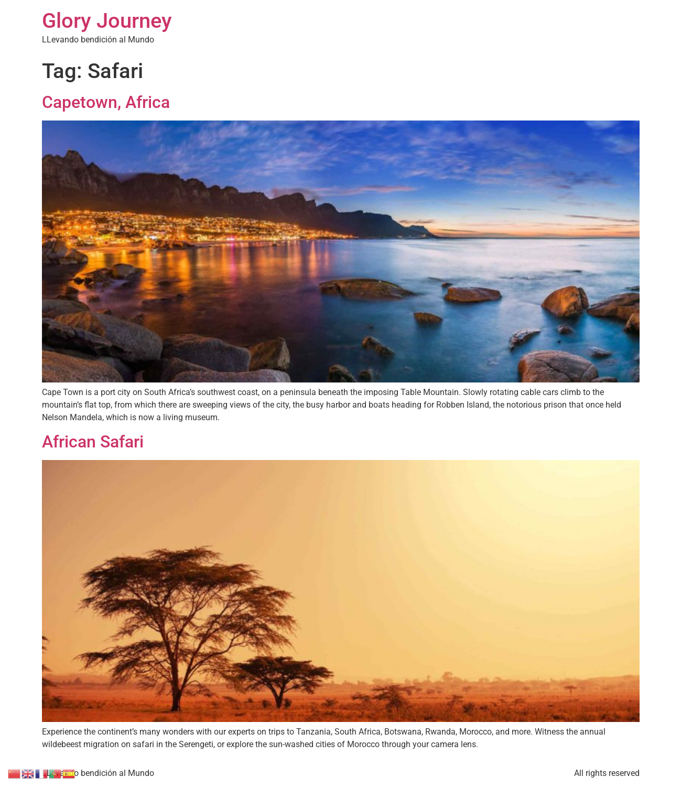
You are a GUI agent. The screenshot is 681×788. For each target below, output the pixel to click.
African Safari (93, 442)
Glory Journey (107, 20)
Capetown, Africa (106, 102)
